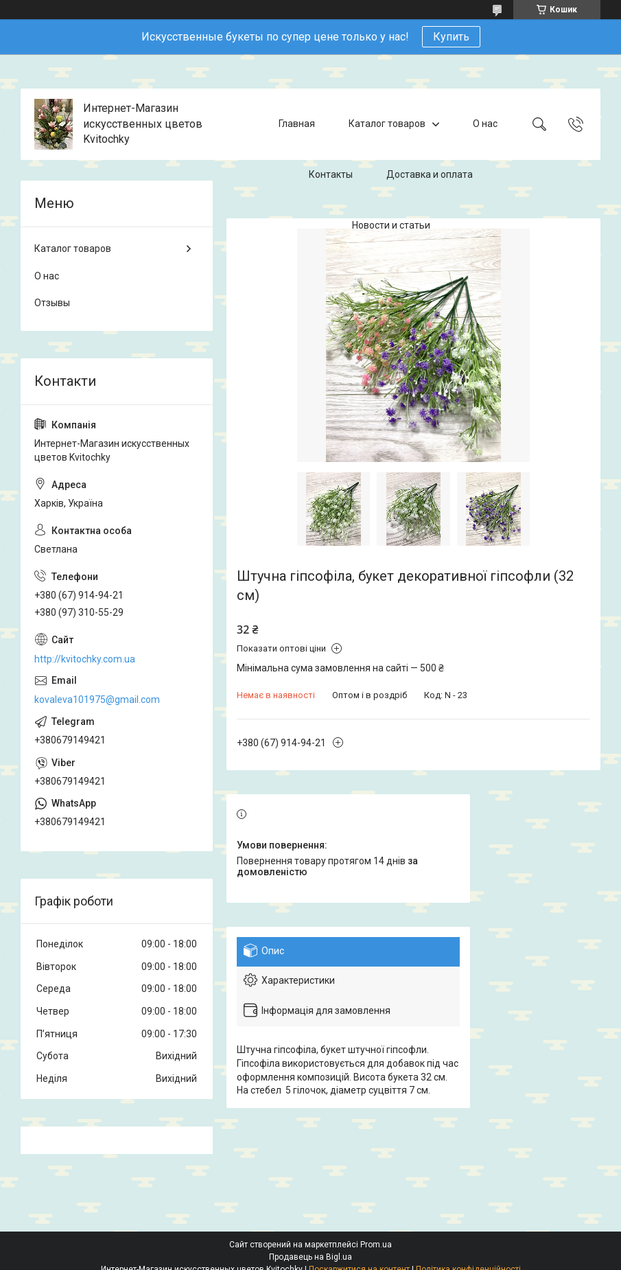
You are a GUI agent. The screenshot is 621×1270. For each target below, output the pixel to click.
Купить (451, 36)
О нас (485, 123)
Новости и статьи (391, 225)
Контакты (331, 174)
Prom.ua (376, 1244)
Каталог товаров (387, 123)
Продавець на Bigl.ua (310, 1257)
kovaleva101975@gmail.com (97, 699)
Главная (297, 123)
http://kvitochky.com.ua (84, 659)
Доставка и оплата (429, 174)
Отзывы (52, 302)
